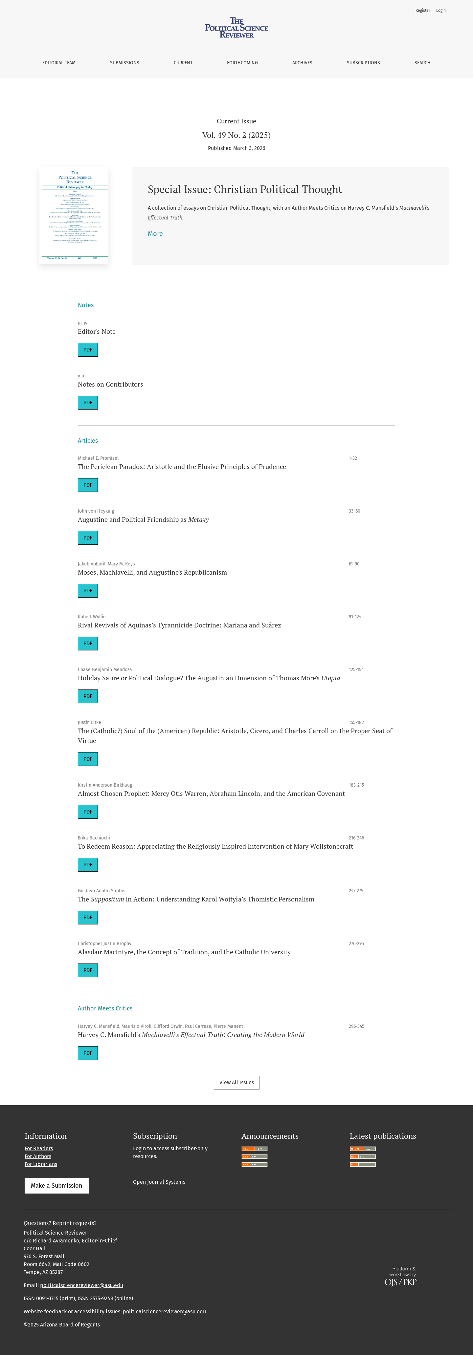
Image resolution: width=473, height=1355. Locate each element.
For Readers (39, 1148)
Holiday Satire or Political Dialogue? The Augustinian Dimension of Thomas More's (209, 677)
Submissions (124, 63)
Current (183, 63)
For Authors (38, 1156)
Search (423, 63)
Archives (302, 63)
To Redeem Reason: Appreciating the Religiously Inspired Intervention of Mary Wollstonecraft (215, 846)
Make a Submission (56, 1185)
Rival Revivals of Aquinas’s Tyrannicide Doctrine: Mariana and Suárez (179, 625)
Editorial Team (59, 63)
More (155, 234)
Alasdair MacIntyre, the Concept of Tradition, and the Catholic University (184, 951)
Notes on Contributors (110, 384)
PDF (87, 350)
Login (441, 10)
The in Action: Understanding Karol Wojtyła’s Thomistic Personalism (196, 899)
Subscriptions (363, 63)
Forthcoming (242, 63)
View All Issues (236, 1082)
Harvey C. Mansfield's (191, 1034)
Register (423, 10)
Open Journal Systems (159, 1182)
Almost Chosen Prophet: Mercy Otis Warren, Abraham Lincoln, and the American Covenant (211, 793)
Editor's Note (97, 331)
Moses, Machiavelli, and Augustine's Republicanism (152, 572)
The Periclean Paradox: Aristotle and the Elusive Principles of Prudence (182, 466)
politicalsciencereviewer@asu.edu (81, 1285)
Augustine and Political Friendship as (143, 519)
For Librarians (41, 1164)
